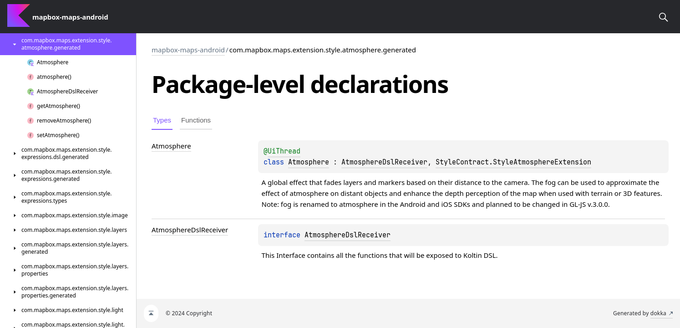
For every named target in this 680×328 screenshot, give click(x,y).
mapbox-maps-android (188, 49)
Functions (196, 120)
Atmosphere (308, 162)
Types (162, 120)
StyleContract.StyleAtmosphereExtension (513, 162)
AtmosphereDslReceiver (384, 162)
